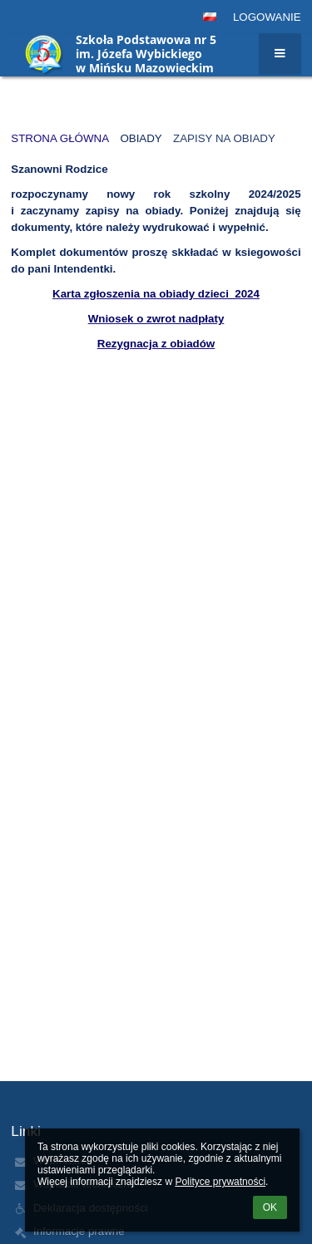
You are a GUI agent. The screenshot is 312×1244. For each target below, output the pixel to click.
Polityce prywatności (220, 1181)
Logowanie (267, 17)
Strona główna (60, 138)
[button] (209, 17)
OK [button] (270, 1207)
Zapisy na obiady (224, 138)
